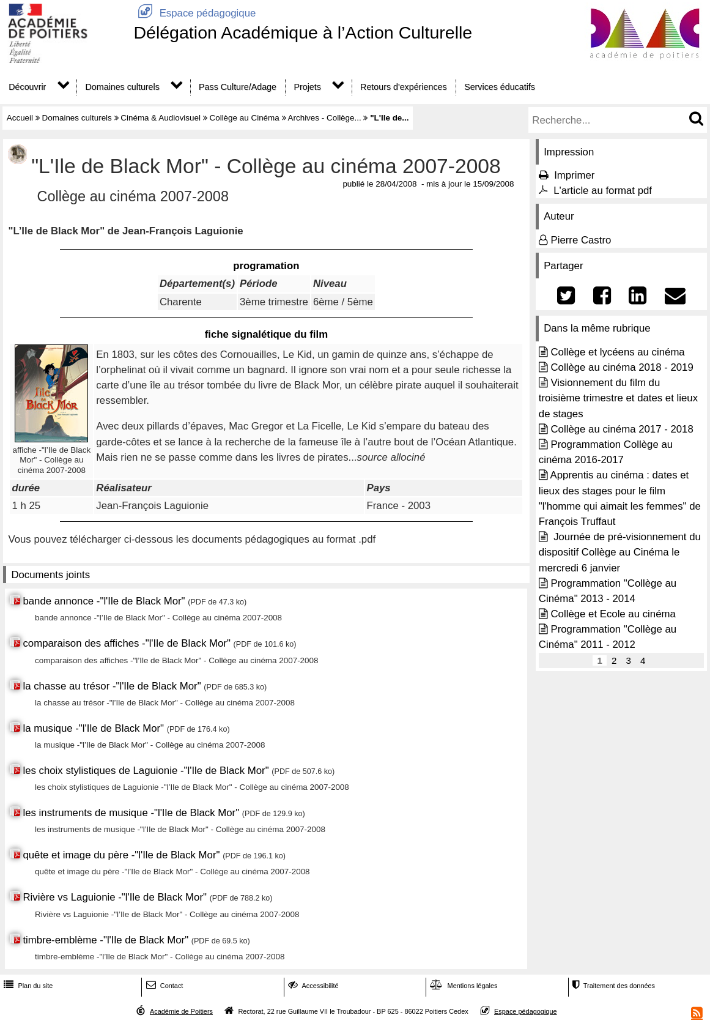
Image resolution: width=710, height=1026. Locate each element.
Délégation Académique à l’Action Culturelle (302, 32)
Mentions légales (462, 985)
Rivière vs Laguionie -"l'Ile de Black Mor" (115, 897)
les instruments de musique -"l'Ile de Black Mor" (131, 813)
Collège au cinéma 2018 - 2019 (621, 367)
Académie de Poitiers (181, 1011)
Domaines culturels (123, 87)
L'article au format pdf (602, 190)
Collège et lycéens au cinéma (617, 352)
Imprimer (574, 175)
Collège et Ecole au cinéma (612, 614)
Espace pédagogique (194, 13)
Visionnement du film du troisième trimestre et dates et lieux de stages (618, 398)
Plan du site (27, 985)
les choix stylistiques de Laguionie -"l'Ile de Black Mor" (145, 770)
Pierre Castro (580, 240)
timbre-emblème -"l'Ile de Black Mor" (105, 940)
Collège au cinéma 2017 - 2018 (621, 429)
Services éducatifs (499, 87)
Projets (307, 87)
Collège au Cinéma (244, 117)
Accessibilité (312, 985)
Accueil (20, 117)
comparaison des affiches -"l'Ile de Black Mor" (126, 643)
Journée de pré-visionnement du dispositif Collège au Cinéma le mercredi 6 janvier (620, 552)
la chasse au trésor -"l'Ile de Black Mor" (113, 686)
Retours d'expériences (403, 87)
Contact (163, 985)
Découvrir (27, 87)
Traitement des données (612, 985)
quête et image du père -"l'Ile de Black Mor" (123, 855)
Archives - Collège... (324, 117)
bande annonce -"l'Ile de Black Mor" (104, 601)
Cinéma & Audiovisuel (160, 117)
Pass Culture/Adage (237, 87)
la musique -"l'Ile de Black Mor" (93, 728)
